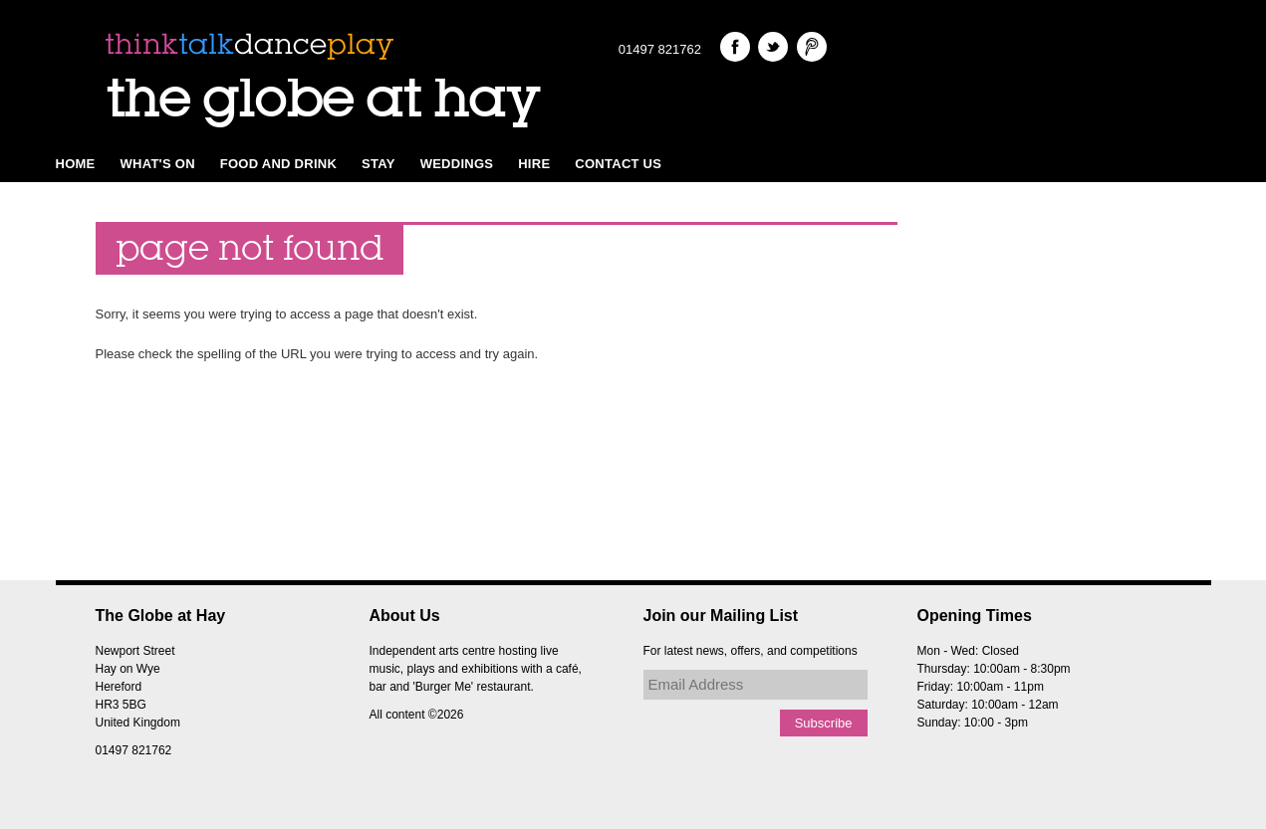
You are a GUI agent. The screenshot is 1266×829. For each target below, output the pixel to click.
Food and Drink (278, 163)
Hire (534, 163)
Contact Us (618, 163)
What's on (158, 163)
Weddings (457, 163)
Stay (378, 163)
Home (76, 163)
